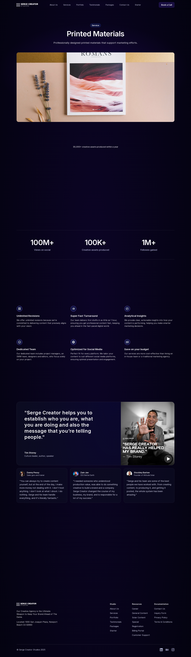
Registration (137, 626)
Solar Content (138, 617)
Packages (114, 626)
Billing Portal (138, 630)
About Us (114, 609)
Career (135, 609)
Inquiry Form (160, 613)
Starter (113, 630)
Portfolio (114, 617)
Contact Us (159, 609)
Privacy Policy (160, 617)
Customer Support (141, 635)
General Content (140, 613)
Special (135, 622)
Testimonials (115, 622)
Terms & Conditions (163, 622)
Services (114, 613)
